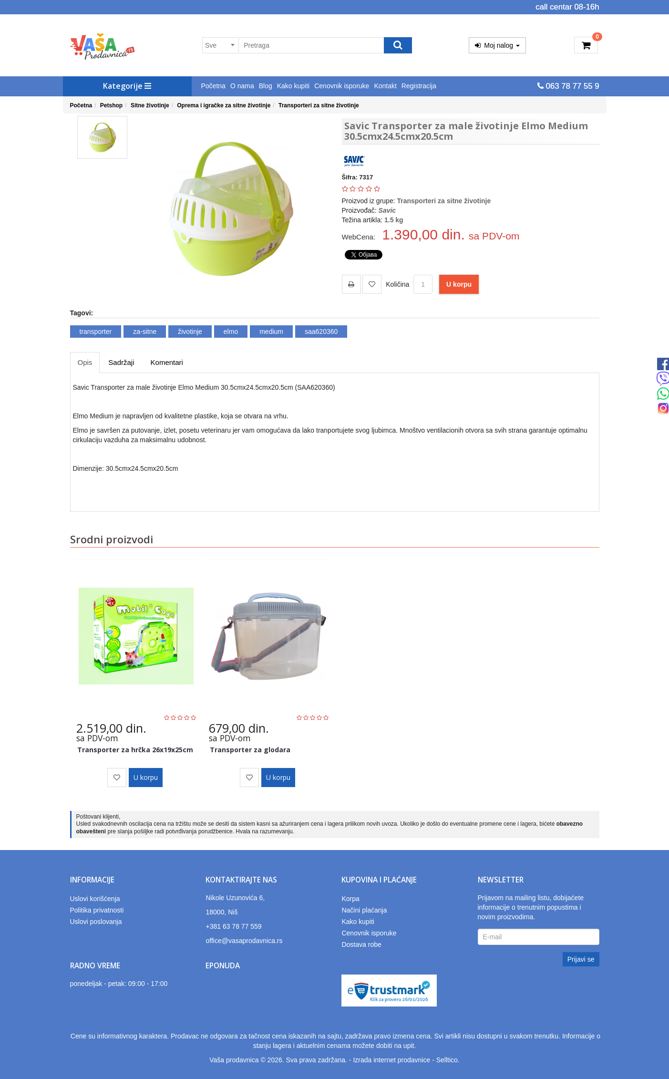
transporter (96, 331)
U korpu (459, 284)
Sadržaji (121, 362)
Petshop (111, 105)
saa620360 (321, 331)
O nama (242, 86)
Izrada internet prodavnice (391, 1060)
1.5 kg (393, 220)
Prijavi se (581, 959)
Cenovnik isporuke (341, 86)
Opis (85, 362)
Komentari (167, 362)
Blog (265, 86)
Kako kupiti (293, 86)
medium (271, 331)
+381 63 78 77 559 (233, 926)
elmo (231, 331)
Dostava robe (361, 944)
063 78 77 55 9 (568, 86)
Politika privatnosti (97, 910)
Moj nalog (497, 45)
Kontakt (385, 86)
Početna (213, 86)
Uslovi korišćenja (95, 899)
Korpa (350, 899)
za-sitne (144, 331)
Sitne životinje (150, 105)
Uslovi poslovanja (96, 921)
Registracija (418, 86)
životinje (190, 331)
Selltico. (448, 1060)
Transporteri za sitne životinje (318, 105)
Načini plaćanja (364, 910)
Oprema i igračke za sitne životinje (223, 105)
